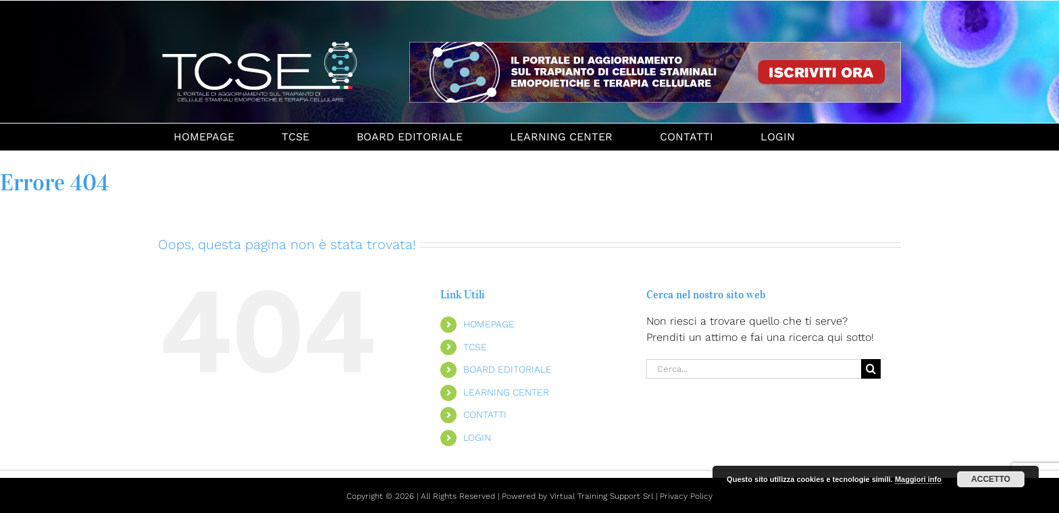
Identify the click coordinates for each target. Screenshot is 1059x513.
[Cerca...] (753, 369)
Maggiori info (918, 479)
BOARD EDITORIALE (507, 369)
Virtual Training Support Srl (601, 496)
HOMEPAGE (489, 324)
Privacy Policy (686, 496)
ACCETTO (990, 479)
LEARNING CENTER (506, 392)
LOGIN (477, 437)
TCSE (475, 347)
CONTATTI (485, 414)
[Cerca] (871, 369)
